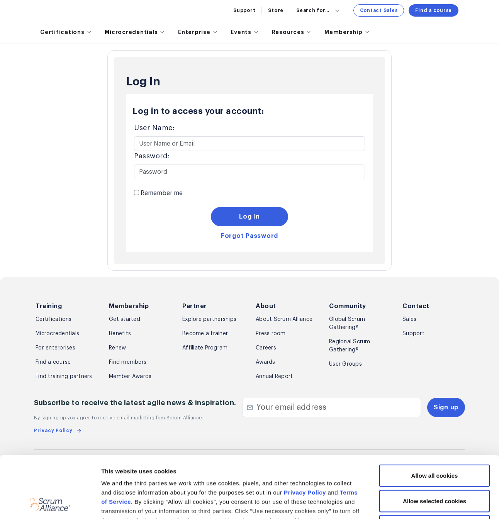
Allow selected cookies (434, 443)
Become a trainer (205, 333)
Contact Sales (379, 10)
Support (244, 10)
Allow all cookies (434, 417)
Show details (410, 503)
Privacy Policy (305, 434)
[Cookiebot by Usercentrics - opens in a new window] (50, 504)
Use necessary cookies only (434, 468)
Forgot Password (249, 236)
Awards (265, 362)
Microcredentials (57, 333)
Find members (127, 362)
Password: (152, 156)
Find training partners (64, 376)
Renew (117, 348)
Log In (249, 217)
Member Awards (130, 376)
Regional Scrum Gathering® (349, 346)
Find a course (433, 10)
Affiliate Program (204, 348)
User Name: (154, 127)
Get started (124, 319)
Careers (266, 348)
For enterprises (55, 348)
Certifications (54, 319)
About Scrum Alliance (284, 319)
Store (275, 10)
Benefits (120, 333)
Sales (409, 319)
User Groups (345, 364)
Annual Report (274, 376)
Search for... (318, 10)
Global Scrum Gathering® (347, 323)
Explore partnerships (209, 319)
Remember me (158, 193)
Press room (271, 333)
